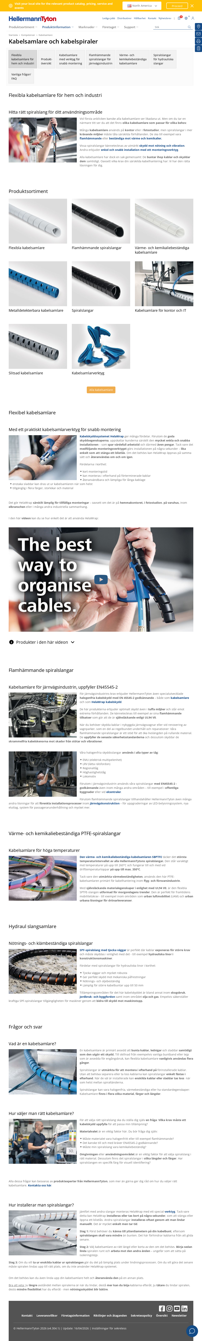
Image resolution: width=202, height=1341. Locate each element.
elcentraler (113, 792)
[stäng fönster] (192, 6)
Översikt (162, 1315)
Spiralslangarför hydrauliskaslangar (163, 59)
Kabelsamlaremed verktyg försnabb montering (70, 59)
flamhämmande (91, 138)
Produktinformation (56, 27)
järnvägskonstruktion (105, 803)
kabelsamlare (180, 698)
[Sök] (173, 27)
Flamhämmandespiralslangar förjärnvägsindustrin (100, 59)
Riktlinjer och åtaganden (110, 1315)
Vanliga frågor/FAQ (21, 76)
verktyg (170, 1211)
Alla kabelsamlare (101, 390)
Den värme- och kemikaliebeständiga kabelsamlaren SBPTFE (121, 857)
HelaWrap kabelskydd (107, 702)
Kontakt (27, 1315)
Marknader (86, 27)
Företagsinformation (75, 1315)
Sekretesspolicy (141, 1315)
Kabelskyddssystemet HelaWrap (102, 436)
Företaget (109, 27)
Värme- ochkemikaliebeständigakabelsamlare (133, 59)
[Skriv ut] (198, 41)
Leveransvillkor (46, 1315)
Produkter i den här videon (45, 642)
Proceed (177, 6)
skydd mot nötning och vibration (161, 145)
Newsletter (179, 1315)
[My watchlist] (198, 48)
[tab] (101, 640)
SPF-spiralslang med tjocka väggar (103, 950)
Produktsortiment (21, 27)
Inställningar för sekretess (109, 1328)
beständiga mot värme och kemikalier (135, 138)
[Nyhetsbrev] (198, 33)
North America (142, 5)
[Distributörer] (198, 26)
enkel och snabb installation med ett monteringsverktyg (139, 150)
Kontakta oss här (39, 1185)
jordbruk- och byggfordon (97, 997)
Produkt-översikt (46, 61)
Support (129, 27)
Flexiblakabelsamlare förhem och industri (22, 59)
